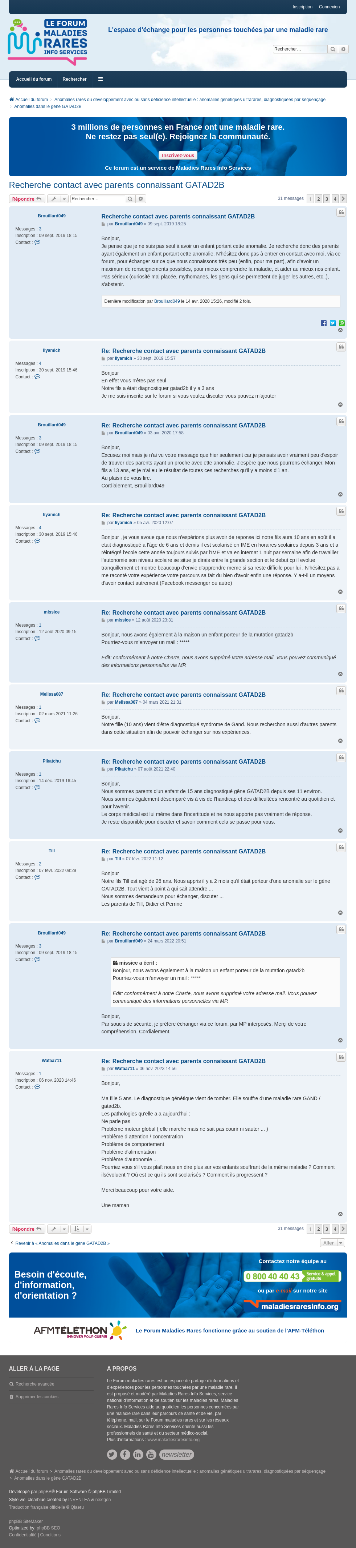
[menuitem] (23, 1535)
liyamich (52, 350)
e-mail (283, 1290)
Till (52, 850)
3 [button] (327, 199)
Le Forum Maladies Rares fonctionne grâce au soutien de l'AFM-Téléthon (230, 1330)
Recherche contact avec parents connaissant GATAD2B (117, 185)
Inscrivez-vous (178, 155)
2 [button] (318, 199)
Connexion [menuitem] (329, 6)
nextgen (103, 1499)
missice (52, 612)
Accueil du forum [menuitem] (34, 79)
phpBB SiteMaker (26, 1521)
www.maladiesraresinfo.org (173, 1439)
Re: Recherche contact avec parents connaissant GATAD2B (184, 351)
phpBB (45, 1491)
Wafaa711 (52, 1060)
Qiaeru (77, 1507)
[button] (343, 198)
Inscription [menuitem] (302, 6)
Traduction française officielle (37, 1507)
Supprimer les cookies (37, 1396)
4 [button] (335, 199)
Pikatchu (52, 761)
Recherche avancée (35, 1384)
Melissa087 (51, 694)
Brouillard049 (52, 215)
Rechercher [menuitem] (75, 79)
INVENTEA (79, 1499)
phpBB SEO (48, 1528)
